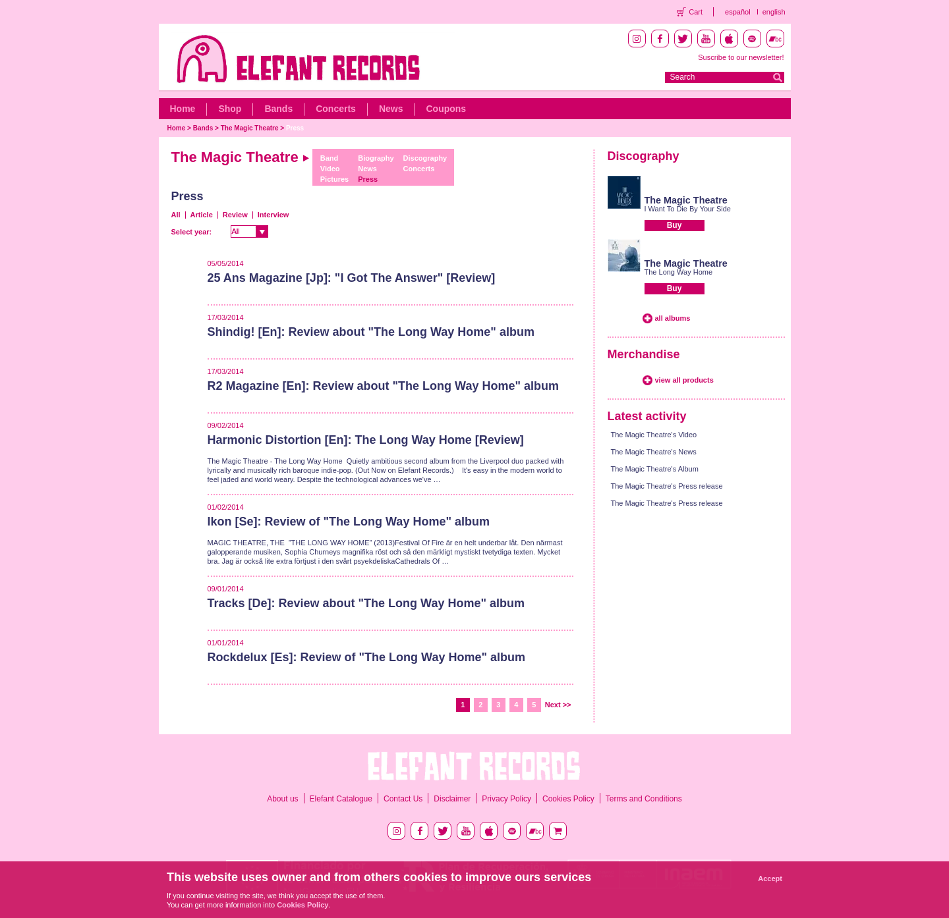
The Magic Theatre (250, 128)
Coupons (446, 108)
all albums (673, 318)
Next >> (558, 705)
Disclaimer (452, 798)
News (391, 108)
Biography (375, 158)
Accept (770, 878)
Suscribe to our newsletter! (741, 57)
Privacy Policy (506, 798)
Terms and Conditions (644, 798)
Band (329, 158)
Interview (273, 215)
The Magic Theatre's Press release (667, 486)
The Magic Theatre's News (654, 452)
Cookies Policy (568, 798)
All (176, 215)
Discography (425, 158)
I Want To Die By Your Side (688, 209)
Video (330, 169)
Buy (674, 225)
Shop (229, 108)
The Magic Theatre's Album (655, 469)
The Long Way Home (679, 272)
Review (235, 215)
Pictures (334, 179)
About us (282, 798)
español (738, 12)
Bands (278, 108)
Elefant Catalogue (341, 798)
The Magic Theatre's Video (654, 435)
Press (295, 128)
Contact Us (403, 798)
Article (201, 215)
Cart (696, 12)
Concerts (336, 108)
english (774, 12)
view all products (684, 380)
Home (183, 108)
